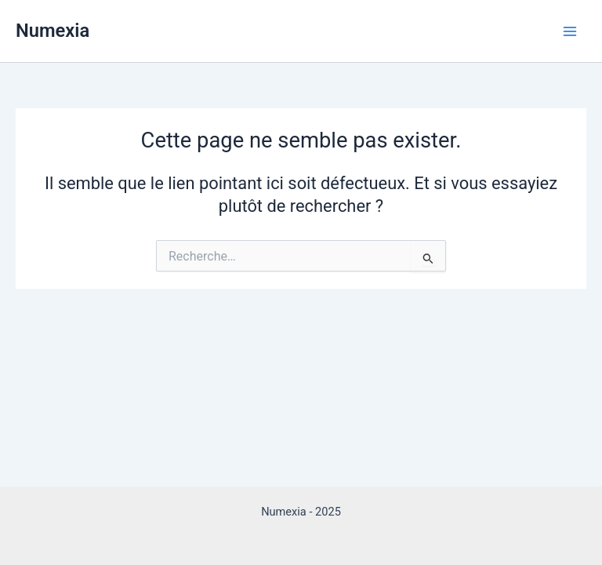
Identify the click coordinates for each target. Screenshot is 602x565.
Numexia (52, 31)
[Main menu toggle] (569, 31)
